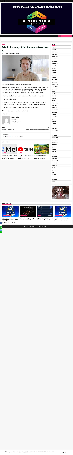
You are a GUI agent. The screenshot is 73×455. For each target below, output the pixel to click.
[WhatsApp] (1, 227)
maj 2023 (54, 123)
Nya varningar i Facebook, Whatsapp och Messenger (9, 156)
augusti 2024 (54, 91)
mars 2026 (54, 49)
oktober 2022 (54, 135)
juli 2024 (53, 93)
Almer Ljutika (5, 53)
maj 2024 (54, 98)
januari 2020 (54, 158)
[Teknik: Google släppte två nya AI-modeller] (41, 149)
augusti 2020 (54, 144)
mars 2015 (54, 181)
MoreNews (40, 226)
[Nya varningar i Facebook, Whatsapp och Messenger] (9, 149)
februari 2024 (54, 103)
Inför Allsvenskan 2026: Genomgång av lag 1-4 (62, 218)
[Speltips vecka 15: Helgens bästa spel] (28, 211)
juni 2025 (54, 70)
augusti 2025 (54, 65)
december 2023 (55, 107)
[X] (1, 225)
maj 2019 (54, 172)
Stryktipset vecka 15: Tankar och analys (45, 218)
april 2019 (54, 174)
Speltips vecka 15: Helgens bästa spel (27, 218)
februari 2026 (54, 52)
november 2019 (55, 163)
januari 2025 (54, 82)
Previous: (14, 128)
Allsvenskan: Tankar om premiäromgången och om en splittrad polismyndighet (10, 219)
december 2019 (55, 160)
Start (2, 36)
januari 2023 (54, 128)
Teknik (4, 44)
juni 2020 (54, 149)
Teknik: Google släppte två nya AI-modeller (41, 156)
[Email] (1, 230)
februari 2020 (54, 156)
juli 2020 (53, 147)
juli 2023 (53, 119)
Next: (37, 128)
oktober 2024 (54, 86)
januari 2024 (54, 105)
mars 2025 (54, 77)
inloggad (10, 136)
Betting (22, 215)
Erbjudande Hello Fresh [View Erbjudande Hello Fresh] (64, 36)
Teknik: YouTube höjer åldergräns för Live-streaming (25, 156)
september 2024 (55, 89)
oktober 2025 (54, 61)
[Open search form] (56, 36)
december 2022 (55, 130)
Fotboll (9, 215)
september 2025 (55, 63)
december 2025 (55, 56)
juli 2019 (53, 167)
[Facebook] (1, 223)
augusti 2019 (54, 165)
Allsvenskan (5, 215)
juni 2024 (54, 96)
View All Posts (16, 121)
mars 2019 (54, 177)
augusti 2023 (54, 116)
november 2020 (55, 142)
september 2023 (55, 114)
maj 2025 (54, 72)
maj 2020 (54, 151)
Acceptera (64, 452)
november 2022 (55, 133)
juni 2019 (54, 170)
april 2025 (54, 75)
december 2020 (55, 140)
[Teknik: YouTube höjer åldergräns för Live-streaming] (25, 149)
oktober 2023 (54, 112)
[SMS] (1, 232)
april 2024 (54, 100)
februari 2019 (54, 179)
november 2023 (55, 109)
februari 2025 (54, 79)
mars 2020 (54, 154)
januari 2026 (54, 54)
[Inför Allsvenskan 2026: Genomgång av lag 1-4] (63, 211)
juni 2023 (54, 121)
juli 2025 (53, 68)
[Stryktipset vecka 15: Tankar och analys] (45, 211)
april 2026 (54, 47)
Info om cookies (12, 36)
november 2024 (55, 84)
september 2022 (55, 137)
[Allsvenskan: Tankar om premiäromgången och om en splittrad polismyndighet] (10, 211)
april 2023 (54, 126)
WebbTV (6, 36)
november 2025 (55, 59)
